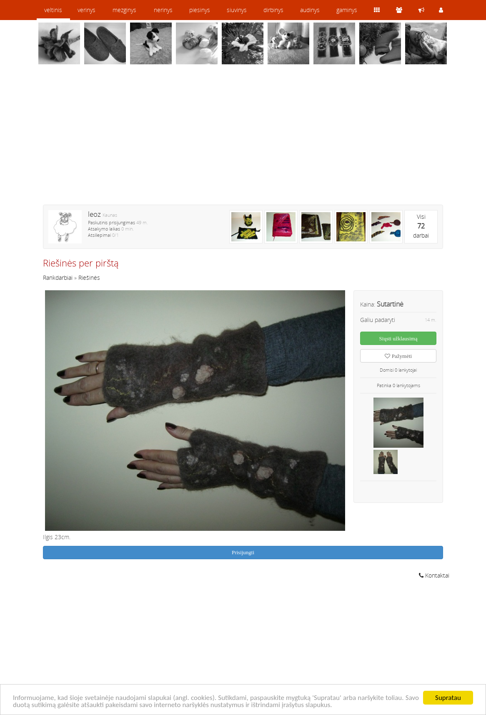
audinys (310, 10)
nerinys (163, 10)
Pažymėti (398, 356)
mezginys (124, 10)
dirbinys (273, 10)
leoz (94, 214)
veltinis (53, 10)
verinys (86, 10)
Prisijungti (243, 552)
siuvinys (237, 10)
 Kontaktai (434, 575)
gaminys (346, 10)
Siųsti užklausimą (398, 338)
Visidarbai (421, 226)
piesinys (199, 10)
